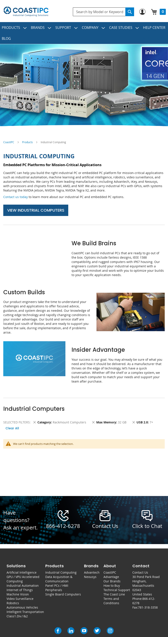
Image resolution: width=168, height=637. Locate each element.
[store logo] (26, 11)
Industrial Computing (61, 572)
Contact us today (15, 197)
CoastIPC (8, 142)
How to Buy (111, 585)
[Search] (129, 11)
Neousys (90, 577)
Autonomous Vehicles (22, 607)
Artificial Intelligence (22, 572)
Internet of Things (20, 590)
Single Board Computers (63, 594)
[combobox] (103, 11)
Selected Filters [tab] (16, 422)
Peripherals (53, 590)
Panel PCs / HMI (56, 585)
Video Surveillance (20, 599)
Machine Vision (18, 594)
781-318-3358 (148, 607)
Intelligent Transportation (25, 612)
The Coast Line (114, 594)
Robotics (13, 603)
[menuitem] (14, 27)
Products (27, 142)
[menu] (84, 33)
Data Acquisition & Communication (58, 579)
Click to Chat (147, 525)
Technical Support (116, 590)
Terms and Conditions (111, 601)
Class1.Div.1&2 (17, 616)
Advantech (92, 572)
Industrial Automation (23, 585)
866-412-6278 (63, 525)
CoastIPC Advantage (111, 574)
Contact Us (140, 572)
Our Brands (112, 581)
